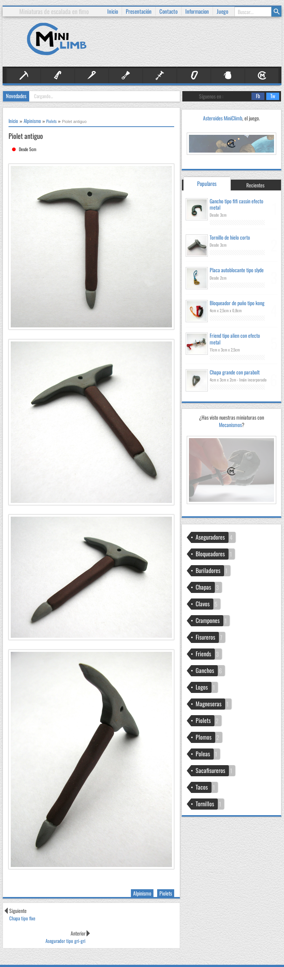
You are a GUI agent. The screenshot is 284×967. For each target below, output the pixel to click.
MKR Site (55, 960)
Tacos (202, 787)
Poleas (203, 753)
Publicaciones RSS (181, 952)
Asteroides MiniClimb (222, 118)
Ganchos (205, 670)
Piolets (165, 893)
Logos (202, 687)
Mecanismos (231, 462)
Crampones (208, 620)
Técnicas (248, 952)
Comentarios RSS (140, 960)
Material (193, 75)
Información (152, 952)
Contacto (102, 952)
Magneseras (209, 703)
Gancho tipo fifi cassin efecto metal (236, 204)
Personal (261, 75)
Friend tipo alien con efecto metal (235, 338)
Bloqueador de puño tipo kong (237, 303)
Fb (255, 96)
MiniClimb (47, 952)
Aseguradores (210, 537)
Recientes (255, 185)
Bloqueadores (210, 553)
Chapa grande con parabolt (235, 372)
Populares (207, 183)
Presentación (126, 952)
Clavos (91, 75)
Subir (273, 956)
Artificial (57, 75)
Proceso (230, 952)
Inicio (86, 952)
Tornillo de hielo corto (230, 237)
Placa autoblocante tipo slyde (237, 270)
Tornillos (205, 803)
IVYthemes (33, 960)
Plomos (204, 737)
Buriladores (208, 570)
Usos (263, 960)
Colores (248, 960)
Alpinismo (23, 75)
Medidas (231, 960)
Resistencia (210, 960)
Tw (270, 96)
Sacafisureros (210, 770)
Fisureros (125, 75)
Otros (227, 75)
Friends (159, 75)
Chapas (203, 587)
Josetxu (73, 960)
